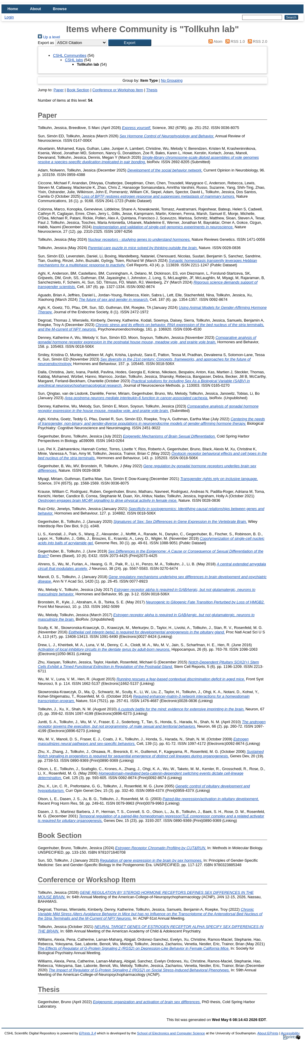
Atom (214, 41)
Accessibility (290, 1033)
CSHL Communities (69, 55)
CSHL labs (74, 60)
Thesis (152, 90)
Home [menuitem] (12, 9)
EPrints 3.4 (87, 1033)
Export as (46, 42)
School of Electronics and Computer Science (171, 1033)
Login (9, 17)
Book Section (78, 90)
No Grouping (172, 80)
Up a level (49, 37)
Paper (59, 90)
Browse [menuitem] (60, 9)
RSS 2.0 (256, 41)
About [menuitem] (35, 9)
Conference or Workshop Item (117, 90)
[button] (129, 42)
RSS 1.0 (234, 41)
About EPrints (267, 1033)
